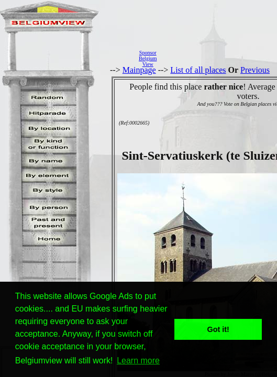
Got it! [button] (218, 329)
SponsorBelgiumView (148, 58)
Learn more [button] (138, 360)
